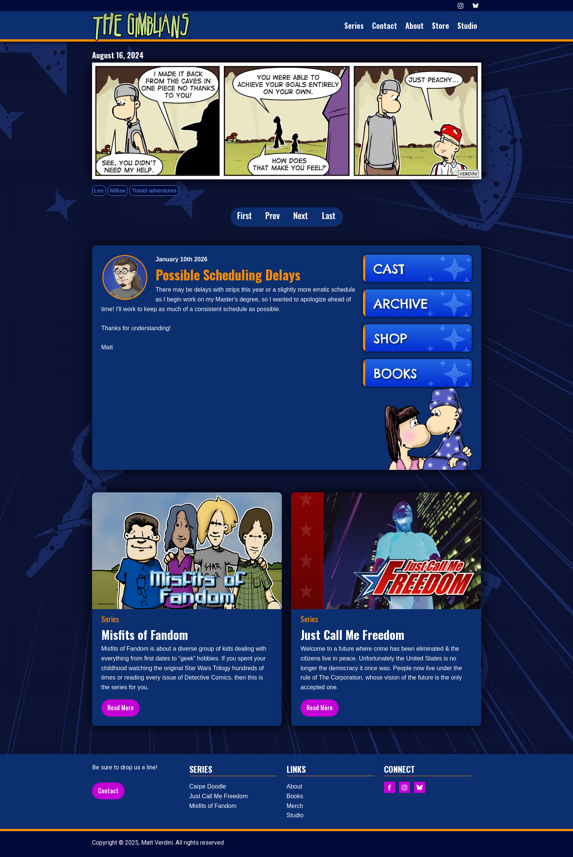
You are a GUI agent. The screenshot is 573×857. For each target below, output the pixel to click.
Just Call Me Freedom (218, 796)
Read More (120, 707)
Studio (467, 25)
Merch (295, 806)
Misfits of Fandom (213, 806)
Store (440, 25)
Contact (384, 25)
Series (354, 25)
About (414, 25)
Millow (118, 190)
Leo (99, 190)
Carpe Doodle (207, 786)
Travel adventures (154, 190)
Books (295, 796)
